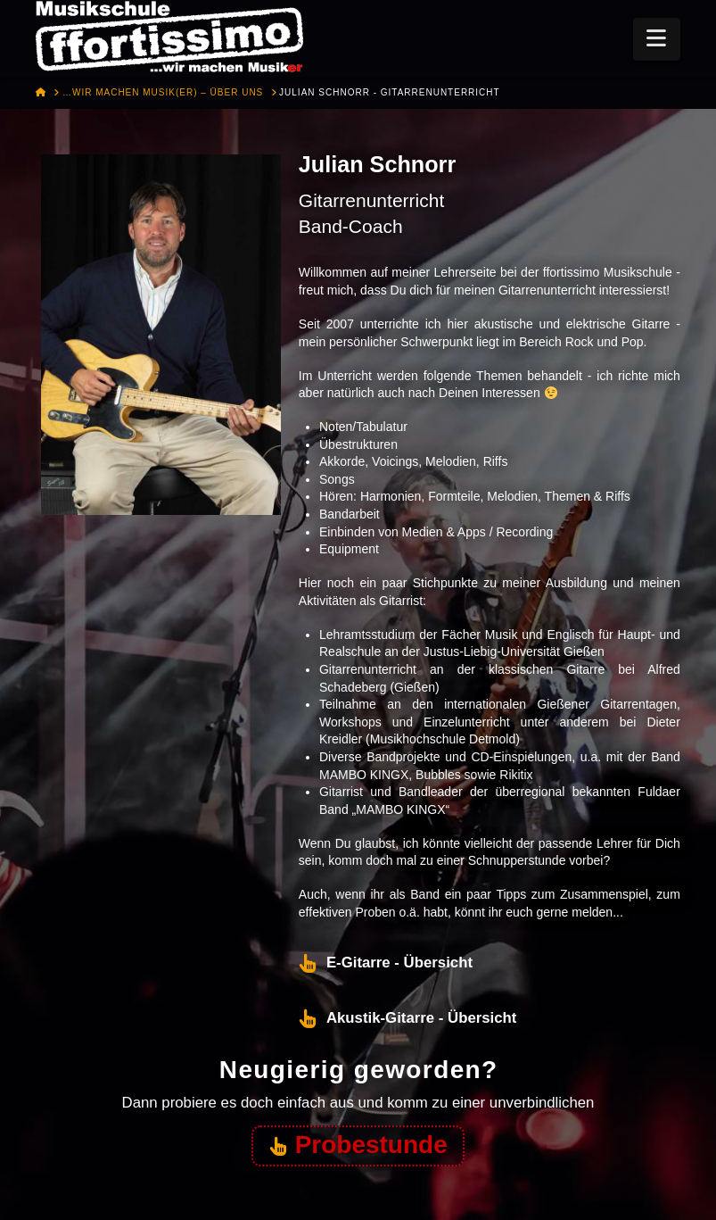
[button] (656, 39)
